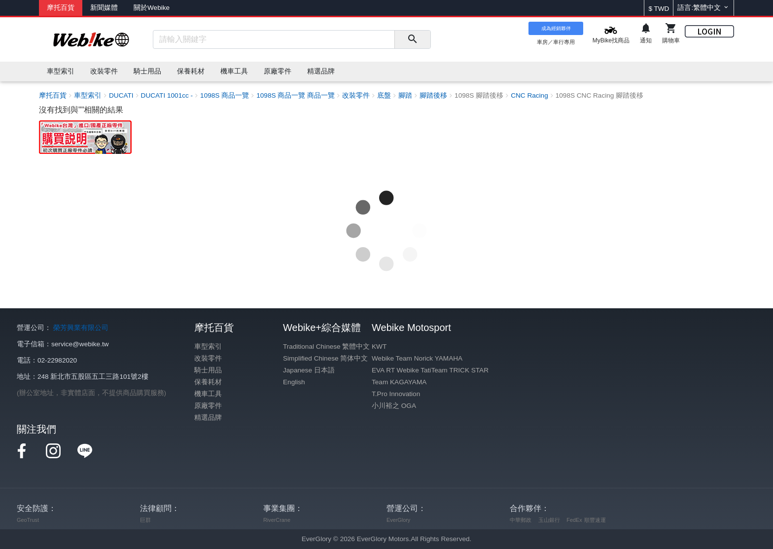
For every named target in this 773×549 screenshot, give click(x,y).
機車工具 (208, 394)
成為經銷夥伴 (556, 28)
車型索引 (208, 346)
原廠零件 (208, 405)
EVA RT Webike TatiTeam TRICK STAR (430, 370)
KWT (379, 346)
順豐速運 (595, 520)
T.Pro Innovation (396, 394)
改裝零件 (208, 358)
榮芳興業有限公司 (80, 327)
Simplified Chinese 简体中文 (325, 358)
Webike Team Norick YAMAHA (417, 358)
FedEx (574, 520)
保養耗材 (208, 382)
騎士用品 (208, 370)
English (294, 382)
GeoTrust (28, 520)
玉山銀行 (549, 520)
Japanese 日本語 (309, 370)
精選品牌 (208, 417)
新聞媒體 (104, 7)
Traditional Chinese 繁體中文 (326, 346)
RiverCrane (276, 520)
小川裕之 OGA (394, 405)
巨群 (145, 520)
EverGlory (398, 520)
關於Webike (152, 7)
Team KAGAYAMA (399, 382)
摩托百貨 (60, 7)
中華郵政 (520, 520)
